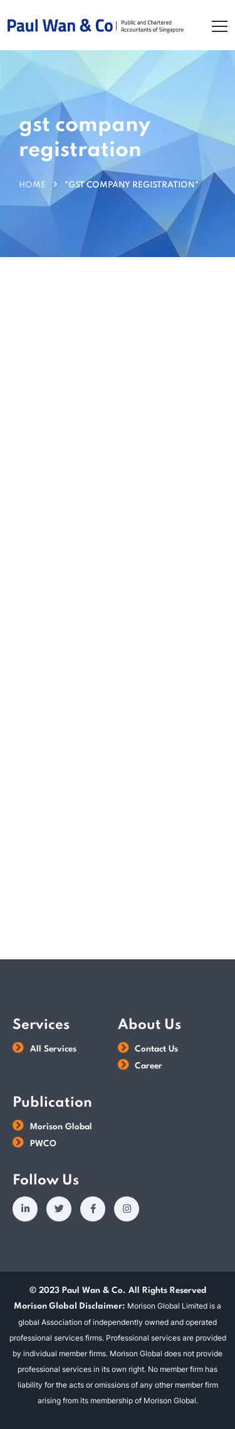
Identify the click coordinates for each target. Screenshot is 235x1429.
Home (32, 185)
